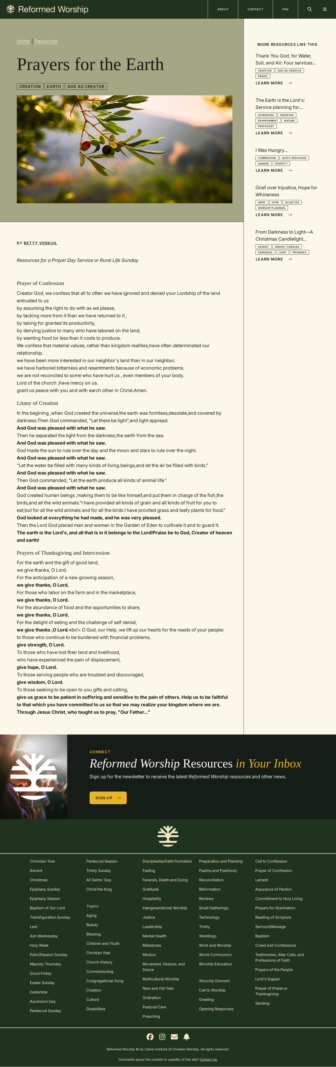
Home (23, 41)
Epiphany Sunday (45, 889)
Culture (92, 999)
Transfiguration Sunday (50, 917)
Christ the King (99, 889)
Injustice (292, 202)
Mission (149, 954)
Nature (289, 120)
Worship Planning (271, 208)
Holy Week (39, 945)
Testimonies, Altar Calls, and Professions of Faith (279, 957)
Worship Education (215, 964)
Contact (255, 9)
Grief (262, 202)
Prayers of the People (274, 969)
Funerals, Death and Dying (165, 880)
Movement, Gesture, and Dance (164, 967)
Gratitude (151, 889)
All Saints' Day (98, 880)
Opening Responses (216, 1008)
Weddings (208, 936)
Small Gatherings (213, 908)
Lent (33, 926)
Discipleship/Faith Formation (167, 861)
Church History (99, 962)
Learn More (274, 83)
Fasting (149, 870)
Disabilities (95, 1008)
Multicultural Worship (161, 979)
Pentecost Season (101, 861)
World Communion (215, 954)
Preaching (151, 1016)
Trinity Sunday (98, 870)
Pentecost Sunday (45, 1010)
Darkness (265, 252)
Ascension (266, 115)
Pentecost (266, 126)
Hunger (263, 163)
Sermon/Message (270, 926)
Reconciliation (211, 880)
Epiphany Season (45, 898)
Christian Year (98, 952)
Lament (261, 880)
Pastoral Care (154, 1007)
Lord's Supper (267, 979)
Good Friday (41, 973)
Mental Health (154, 936)
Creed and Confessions (275, 945)
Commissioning (99, 971)
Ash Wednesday (44, 936)
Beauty (92, 924)
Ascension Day (43, 1001)
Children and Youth (102, 943)
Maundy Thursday (45, 964)
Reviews (206, 898)
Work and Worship (215, 945)
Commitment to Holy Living (279, 898)
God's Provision (294, 158)
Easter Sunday (42, 982)
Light (283, 252)
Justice (149, 917)
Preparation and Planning (221, 861)
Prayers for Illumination (275, 908)
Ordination (152, 997)
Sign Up (108, 798)
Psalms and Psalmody (218, 870)
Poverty (281, 163)
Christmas (38, 880)
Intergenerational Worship (165, 908)
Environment (268, 120)
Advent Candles (287, 246)
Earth (54, 86)
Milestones (152, 945)
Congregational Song (104, 980)
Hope (275, 202)
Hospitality (152, 898)
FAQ (285, 9)
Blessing (93, 934)
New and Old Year (158, 988)
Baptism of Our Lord (47, 908)
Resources (46, 41)
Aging (91, 915)
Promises (299, 252)
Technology (209, 917)
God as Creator (86, 86)
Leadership (152, 926)
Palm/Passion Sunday (48, 954)
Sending (262, 1003)
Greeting (206, 999)
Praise (263, 76)
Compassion (267, 158)
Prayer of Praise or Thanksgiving (271, 991)
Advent (263, 246)
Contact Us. (209, 1059)
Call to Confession (271, 861)
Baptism (262, 936)
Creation (30, 86)
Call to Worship (212, 990)
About (223, 9)
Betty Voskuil (40, 243)
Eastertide (38, 992)
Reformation (209, 889)
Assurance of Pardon (273, 889)
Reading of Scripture (273, 917)
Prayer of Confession (273, 870)
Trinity (204, 926)
